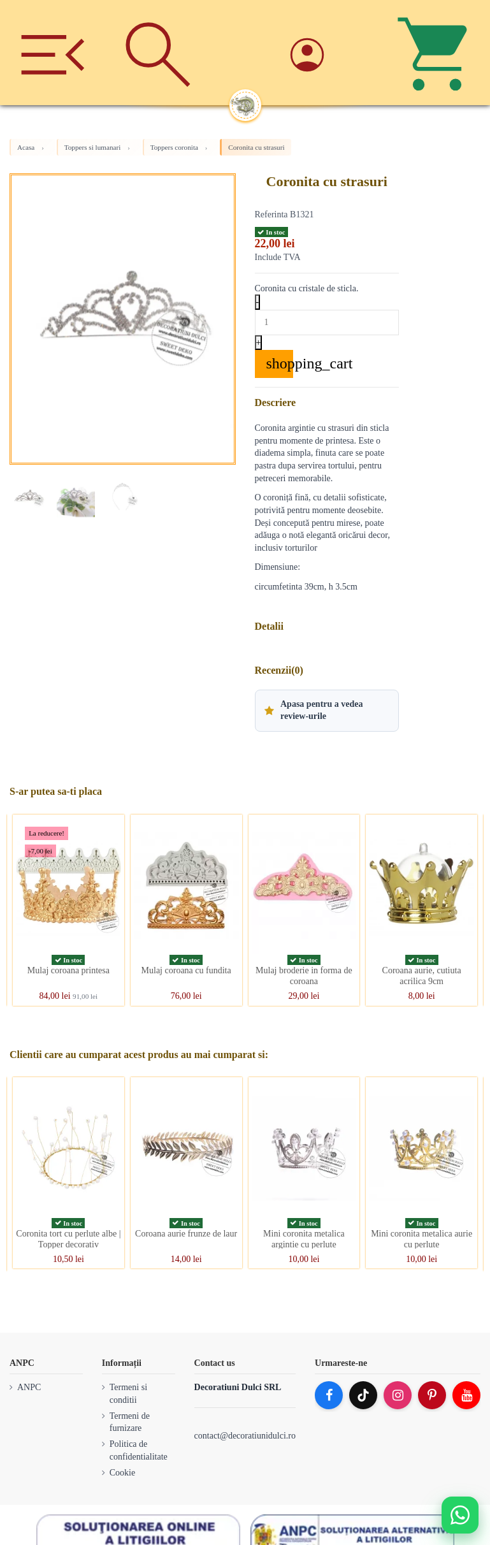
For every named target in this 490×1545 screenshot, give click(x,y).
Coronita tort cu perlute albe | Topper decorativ (68, 1239)
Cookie (122, 1472)
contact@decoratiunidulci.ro (245, 1435)
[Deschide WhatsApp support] (460, 1515)
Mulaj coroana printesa (68, 970)
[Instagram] (398, 1395)
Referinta (271, 214)
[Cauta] (157, 52)
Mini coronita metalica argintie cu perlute (304, 1239)
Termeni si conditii (128, 1393)
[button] (327, 711)
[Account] (331, 52)
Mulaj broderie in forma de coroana (304, 976)
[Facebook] (329, 1395)
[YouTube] (466, 1395)
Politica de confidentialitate (139, 1450)
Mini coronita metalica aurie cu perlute (421, 1239)
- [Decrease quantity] (257, 302)
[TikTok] (363, 1395)
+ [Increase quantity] (258, 342)
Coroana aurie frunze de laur (186, 1233)
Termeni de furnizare (130, 1422)
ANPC (29, 1387)
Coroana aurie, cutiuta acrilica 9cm (421, 976)
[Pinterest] (432, 1395)
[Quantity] (327, 322)
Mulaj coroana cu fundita (186, 970)
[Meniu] (52, 52)
